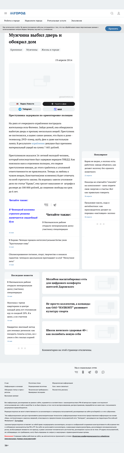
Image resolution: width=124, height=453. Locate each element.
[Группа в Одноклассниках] (83, 372)
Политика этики (35, 383)
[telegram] (55, 205)
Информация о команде (14, 386)
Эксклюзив (76, 20)
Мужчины (31, 49)
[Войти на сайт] (118, 13)
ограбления (38, 143)
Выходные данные (11, 396)
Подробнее (19, 421)
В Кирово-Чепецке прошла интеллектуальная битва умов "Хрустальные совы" (42, 244)
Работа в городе (12, 20)
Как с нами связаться (60, 386)
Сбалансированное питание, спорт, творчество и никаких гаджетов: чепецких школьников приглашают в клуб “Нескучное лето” (42, 259)
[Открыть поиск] (112, 13)
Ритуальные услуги (56, 20)
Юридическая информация (62, 383)
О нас (7, 383)
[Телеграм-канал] (25, 109)
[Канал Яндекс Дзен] (59, 104)
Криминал (16, 49)
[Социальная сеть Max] (59, 109)
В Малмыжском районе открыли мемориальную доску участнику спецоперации (42, 227)
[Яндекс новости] (25, 104)
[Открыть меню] (5, 13)
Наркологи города (33, 20)
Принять (113, 28)
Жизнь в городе (50, 49)
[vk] (46, 205)
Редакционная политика (38, 386)
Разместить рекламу (60, 390)
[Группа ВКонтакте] (76, 372)
